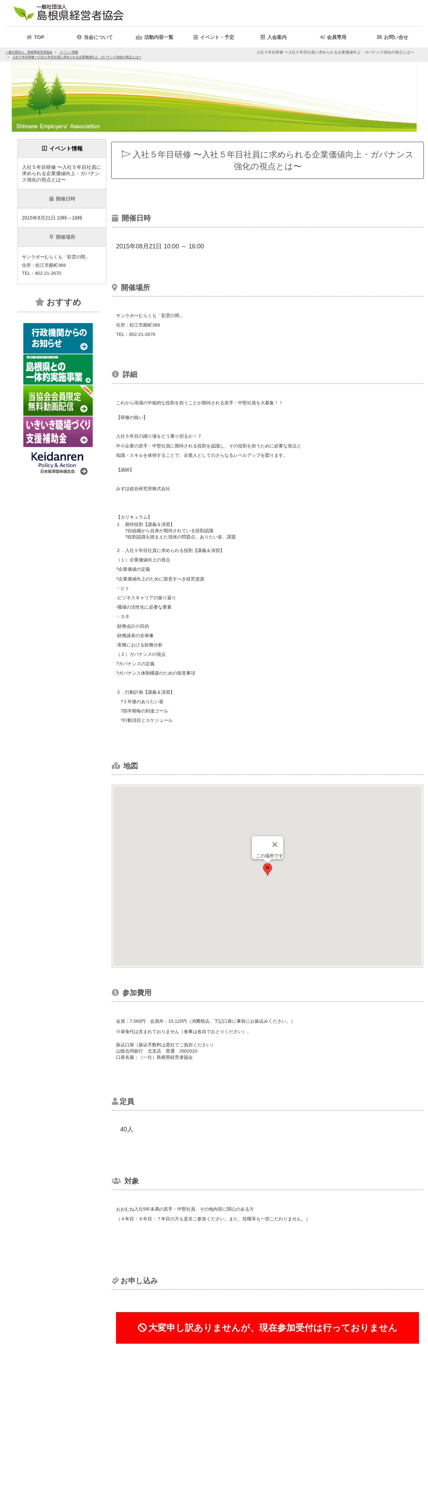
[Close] (274, 844)
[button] (154, 37)
